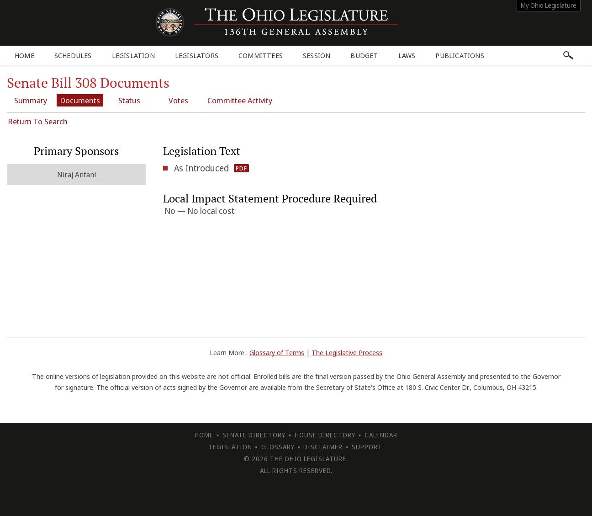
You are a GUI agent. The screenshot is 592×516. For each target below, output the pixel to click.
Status (129, 100)
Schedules (73, 55)
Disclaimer (323, 446)
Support (367, 446)
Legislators (196, 55)
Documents (80, 100)
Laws (407, 55)
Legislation (133, 55)
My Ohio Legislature (548, 5)
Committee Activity (239, 100)
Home (24, 55)
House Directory (325, 435)
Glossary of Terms (276, 352)
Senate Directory (253, 435)
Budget (364, 55)
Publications (459, 55)
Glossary (278, 446)
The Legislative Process (347, 352)
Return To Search (38, 121)
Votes (178, 100)
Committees (260, 55)
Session (316, 55)
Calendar (381, 435)
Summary (30, 100)
